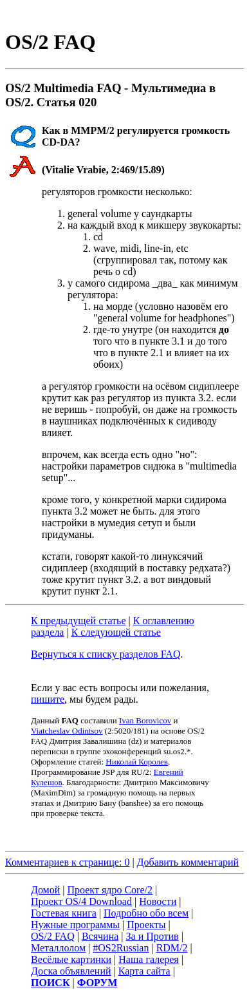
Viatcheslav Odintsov (67, 731)
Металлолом (58, 947)
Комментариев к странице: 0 (67, 862)
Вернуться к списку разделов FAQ (105, 654)
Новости (157, 901)
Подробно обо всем (146, 913)
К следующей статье (116, 632)
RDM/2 (172, 947)
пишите (47, 699)
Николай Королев (137, 761)
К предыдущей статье (78, 620)
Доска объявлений (71, 971)
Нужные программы (75, 924)
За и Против (152, 936)
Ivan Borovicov (145, 720)
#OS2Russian (121, 947)
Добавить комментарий (188, 862)
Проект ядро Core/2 (110, 889)
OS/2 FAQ (53, 936)
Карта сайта (144, 971)
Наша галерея (148, 959)
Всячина (100, 936)
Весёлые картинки (71, 959)
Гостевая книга (64, 913)
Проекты (146, 924)
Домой (45, 889)
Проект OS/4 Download (81, 901)
